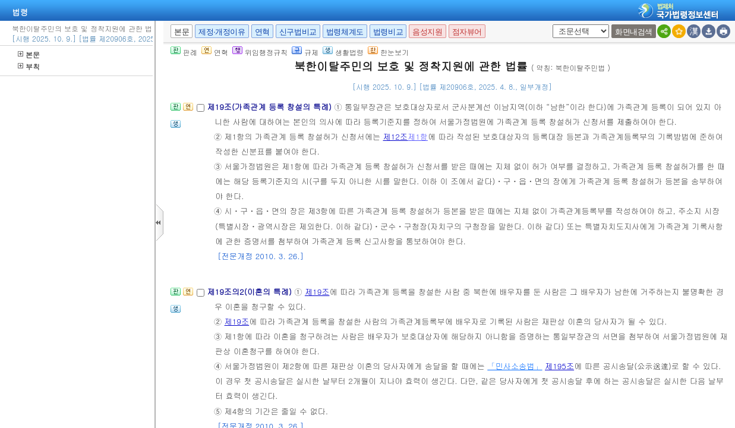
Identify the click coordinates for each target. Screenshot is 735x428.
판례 (184, 52)
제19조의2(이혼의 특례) (250, 291)
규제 (305, 52)
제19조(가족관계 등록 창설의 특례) (270, 106)
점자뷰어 (467, 31)
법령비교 (388, 31)
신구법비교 (298, 31)
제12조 (395, 136)
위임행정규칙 (260, 52)
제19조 (317, 291)
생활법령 (343, 52)
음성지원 (427, 31)
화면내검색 (633, 31)
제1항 (418, 136)
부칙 (29, 66)
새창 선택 (550, 24)
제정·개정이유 (221, 31)
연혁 (262, 31)
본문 (29, 54)
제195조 (559, 366)
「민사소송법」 (514, 366)
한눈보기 (388, 52)
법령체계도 (345, 31)
